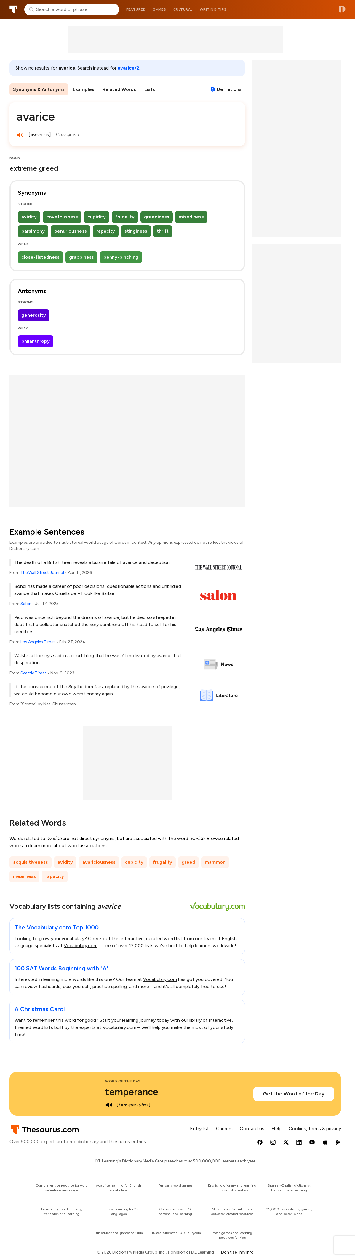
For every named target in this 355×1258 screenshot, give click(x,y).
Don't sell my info (237, 1252)
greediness (156, 217)
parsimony (33, 231)
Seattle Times (33, 672)
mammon (215, 862)
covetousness (62, 217)
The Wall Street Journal (42, 572)
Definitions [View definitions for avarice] (229, 89)
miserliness (191, 217)
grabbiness (81, 257)
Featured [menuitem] (135, 9)
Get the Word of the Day (293, 1093)
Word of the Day (122, 1081)
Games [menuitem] (159, 9)
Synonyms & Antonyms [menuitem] (39, 89)
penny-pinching (120, 257)
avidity (29, 217)
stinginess (135, 231)
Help (276, 1128)
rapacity (105, 231)
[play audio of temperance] (108, 1105)
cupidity (96, 217)
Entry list (199, 1128)
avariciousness (99, 862)
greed (188, 862)
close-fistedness (40, 257)
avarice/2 (128, 68)
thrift (163, 231)
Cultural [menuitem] (183, 9)
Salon (25, 603)
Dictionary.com (342, 9)
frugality (125, 217)
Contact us (252, 1128)
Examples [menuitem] (83, 89)
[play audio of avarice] (20, 135)
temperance (131, 1092)
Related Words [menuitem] (119, 89)
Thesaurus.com (13, 9)
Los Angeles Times (37, 641)
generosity (33, 315)
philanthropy (35, 341)
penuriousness (70, 231)
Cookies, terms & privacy (315, 1128)
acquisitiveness (30, 862)
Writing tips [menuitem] (213, 9)
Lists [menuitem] (149, 89)
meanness (24, 876)
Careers (224, 1128)
